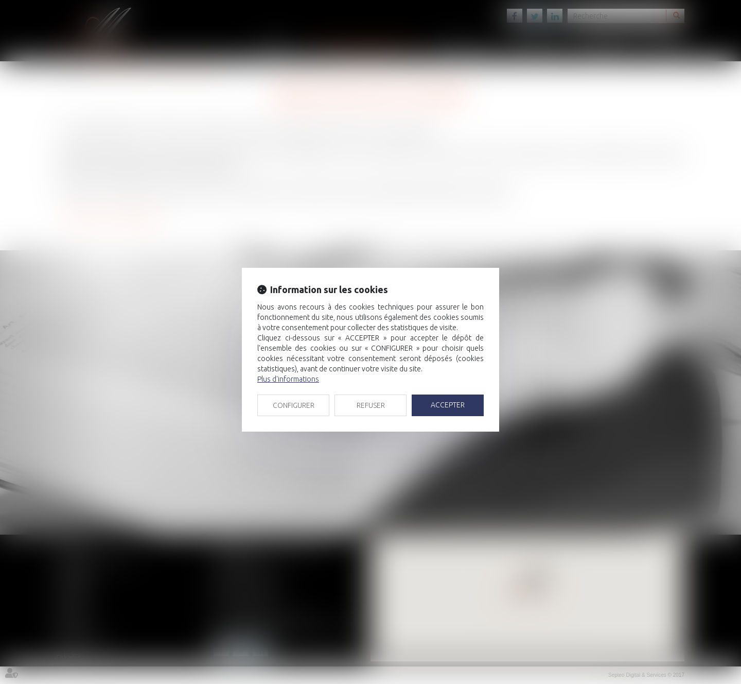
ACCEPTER (448, 405)
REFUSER (371, 405)
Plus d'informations (288, 379)
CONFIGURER (293, 405)
